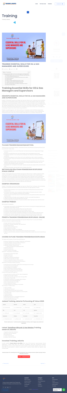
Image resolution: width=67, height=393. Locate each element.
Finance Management (53, 153)
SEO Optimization (52, 162)
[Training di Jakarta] (9, 3)
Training (50, 3)
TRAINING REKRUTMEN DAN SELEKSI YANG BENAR (60, 179)
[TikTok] (59, 57)
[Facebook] (53, 57)
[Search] (55, 34)
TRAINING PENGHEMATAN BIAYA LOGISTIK (60, 175)
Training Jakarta (35, 389)
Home (36, 3)
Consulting (50, 160)
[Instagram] (56, 57)
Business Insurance (52, 158)
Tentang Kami (43, 3)
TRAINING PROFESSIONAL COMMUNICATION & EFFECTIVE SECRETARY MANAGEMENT (60, 184)
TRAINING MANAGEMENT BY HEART (59, 190)
